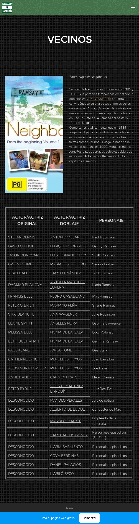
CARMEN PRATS (63, 377)
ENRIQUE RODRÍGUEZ (68, 246)
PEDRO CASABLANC (67, 296)
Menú (133, 7)
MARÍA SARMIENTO (66, 446)
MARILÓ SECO (62, 473)
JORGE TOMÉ (61, 350)
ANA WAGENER (63, 314)
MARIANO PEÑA (63, 305)
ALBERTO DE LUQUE (67, 409)
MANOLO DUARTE (65, 421)
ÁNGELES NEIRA (63, 323)
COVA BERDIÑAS (64, 455)
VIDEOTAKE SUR (98, 99)
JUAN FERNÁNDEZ (65, 273)
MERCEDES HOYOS (66, 359)
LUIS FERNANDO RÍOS (68, 255)
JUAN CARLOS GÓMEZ (69, 435)
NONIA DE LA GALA (66, 332)
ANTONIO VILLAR (64, 237)
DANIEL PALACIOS (65, 464)
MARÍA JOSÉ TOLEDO (68, 264)
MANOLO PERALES (66, 400)
